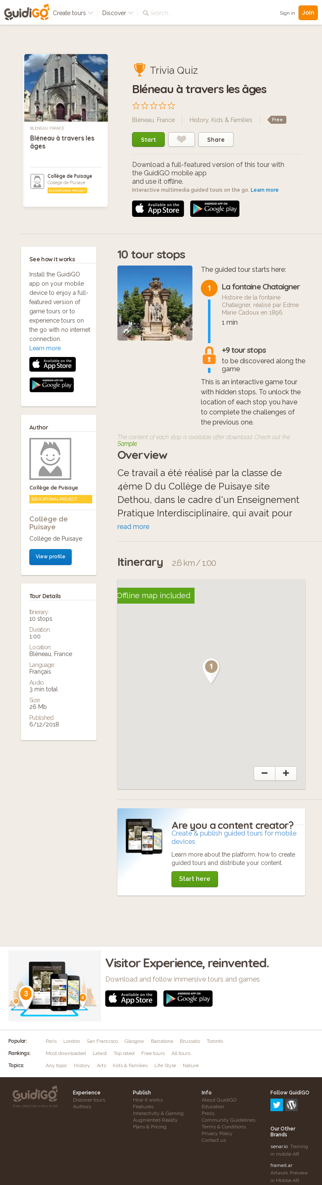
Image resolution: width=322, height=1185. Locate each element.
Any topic (56, 1065)
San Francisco (102, 1041)
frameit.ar (281, 1129)
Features (143, 1106)
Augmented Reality (155, 1120)
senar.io (279, 1110)
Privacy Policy (217, 1133)
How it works (148, 1100)
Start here (194, 879)
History (199, 120)
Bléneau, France (47, 128)
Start (148, 139)
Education (213, 1106)
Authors (82, 1106)
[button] (211, 671)
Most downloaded (66, 1053)
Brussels (190, 1041)
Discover (118, 13)
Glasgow (134, 1041)
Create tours (73, 13)
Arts (101, 1065)
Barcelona (162, 1041)
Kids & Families (231, 120)
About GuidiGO (219, 1100)
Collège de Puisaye (69, 176)
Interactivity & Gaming (158, 1113)
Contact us (214, 1140)
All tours (180, 1053)
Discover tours (89, 1100)
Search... (160, 13)
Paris (51, 1041)
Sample (127, 443)
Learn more (265, 190)
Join (308, 12)
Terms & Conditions (224, 1127)
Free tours (153, 1053)
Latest (100, 1053)
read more (133, 527)
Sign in (287, 13)
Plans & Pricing (149, 1127)
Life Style (165, 1065)
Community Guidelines (228, 1120)
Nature (191, 1065)
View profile (50, 388)
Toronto (215, 1041)
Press (208, 1113)
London (71, 1041)
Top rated (124, 1053)
